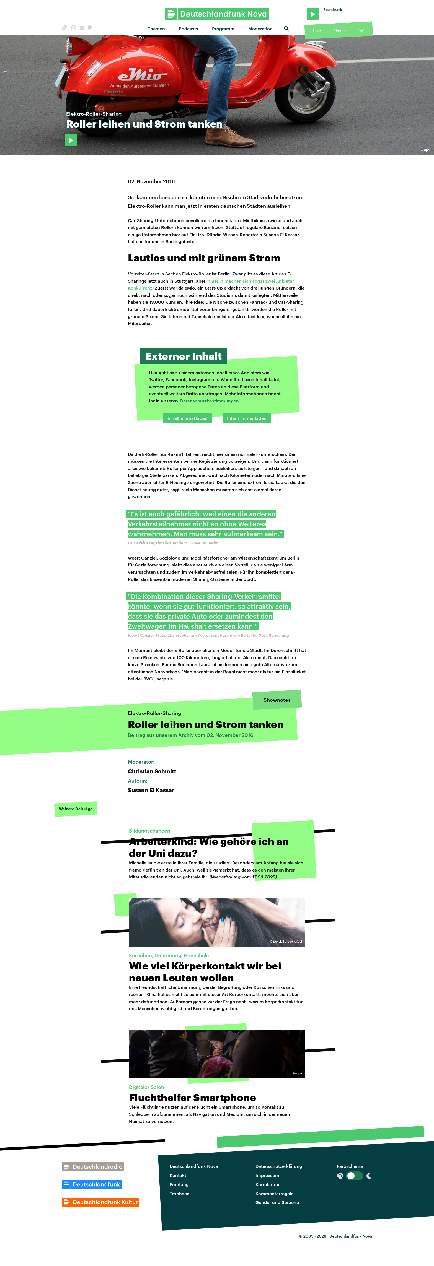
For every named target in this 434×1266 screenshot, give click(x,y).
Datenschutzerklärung (278, 1166)
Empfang (179, 1184)
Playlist (340, 30)
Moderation (260, 28)
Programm (223, 28)
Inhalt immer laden (247, 418)
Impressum (267, 1175)
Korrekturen (268, 1184)
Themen (156, 28)
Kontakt (178, 1175)
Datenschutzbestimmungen (209, 400)
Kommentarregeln (274, 1193)
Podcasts (188, 28)
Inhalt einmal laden (187, 418)
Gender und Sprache (277, 1202)
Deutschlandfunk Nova (194, 1166)
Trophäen (180, 1193)
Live (317, 30)
